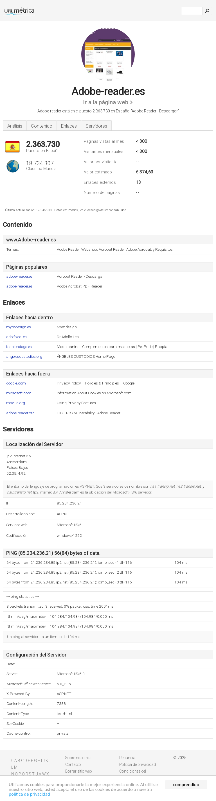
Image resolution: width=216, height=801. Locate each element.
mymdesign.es (18, 327)
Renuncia (127, 757)
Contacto (73, 764)
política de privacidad (29, 794)
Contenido (41, 126)
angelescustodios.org (24, 356)
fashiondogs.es (19, 347)
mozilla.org (15, 403)
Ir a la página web (105, 102)
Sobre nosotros (78, 757)
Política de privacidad (137, 764)
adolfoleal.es (16, 337)
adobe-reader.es (19, 276)
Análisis (14, 126)
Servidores (96, 126)
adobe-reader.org (20, 413)
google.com (16, 383)
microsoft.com (18, 393)
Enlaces (69, 126)
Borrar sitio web (78, 771)
